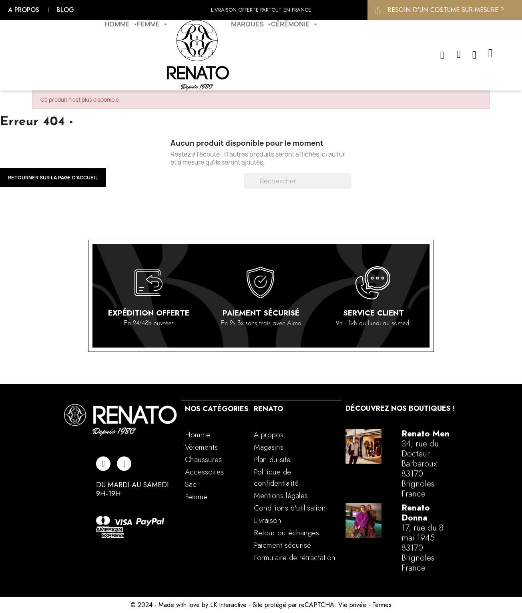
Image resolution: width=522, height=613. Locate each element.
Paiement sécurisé (261, 313)
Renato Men (426, 434)
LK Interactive (228, 604)
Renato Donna (416, 513)
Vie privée (352, 604)
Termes (382, 604)
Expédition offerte (148, 313)
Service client (373, 313)
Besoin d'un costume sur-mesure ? (445, 9)
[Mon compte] (459, 54)
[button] (442, 55)
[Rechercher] (297, 181)
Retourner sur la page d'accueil (53, 177)
